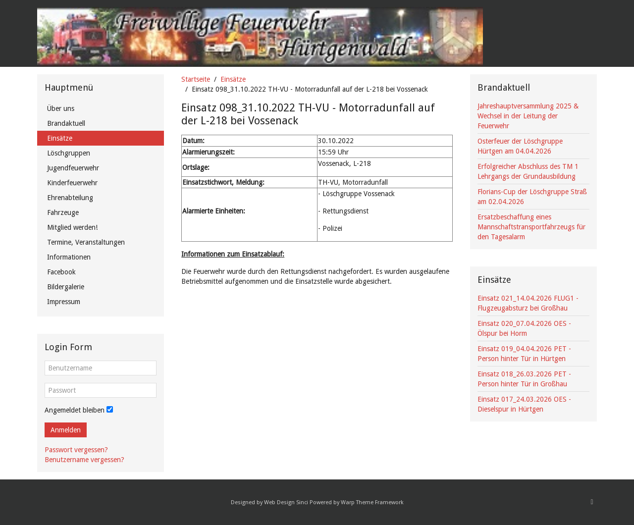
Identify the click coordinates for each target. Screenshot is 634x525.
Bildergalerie (65, 287)
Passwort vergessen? (76, 450)
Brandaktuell (66, 123)
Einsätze (233, 79)
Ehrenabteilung (70, 198)
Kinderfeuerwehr (72, 183)
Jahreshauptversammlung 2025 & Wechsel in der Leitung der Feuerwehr (528, 116)
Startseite (195, 79)
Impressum (63, 302)
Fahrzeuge (63, 212)
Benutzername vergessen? (84, 460)
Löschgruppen (68, 153)
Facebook (61, 272)
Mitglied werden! (72, 227)
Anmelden (66, 430)
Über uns (60, 108)
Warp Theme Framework (372, 502)
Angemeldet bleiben (75, 410)
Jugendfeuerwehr (73, 168)
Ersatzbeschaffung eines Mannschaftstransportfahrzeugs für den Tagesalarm (531, 227)
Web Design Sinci (286, 502)
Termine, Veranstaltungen (86, 242)
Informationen (69, 257)
